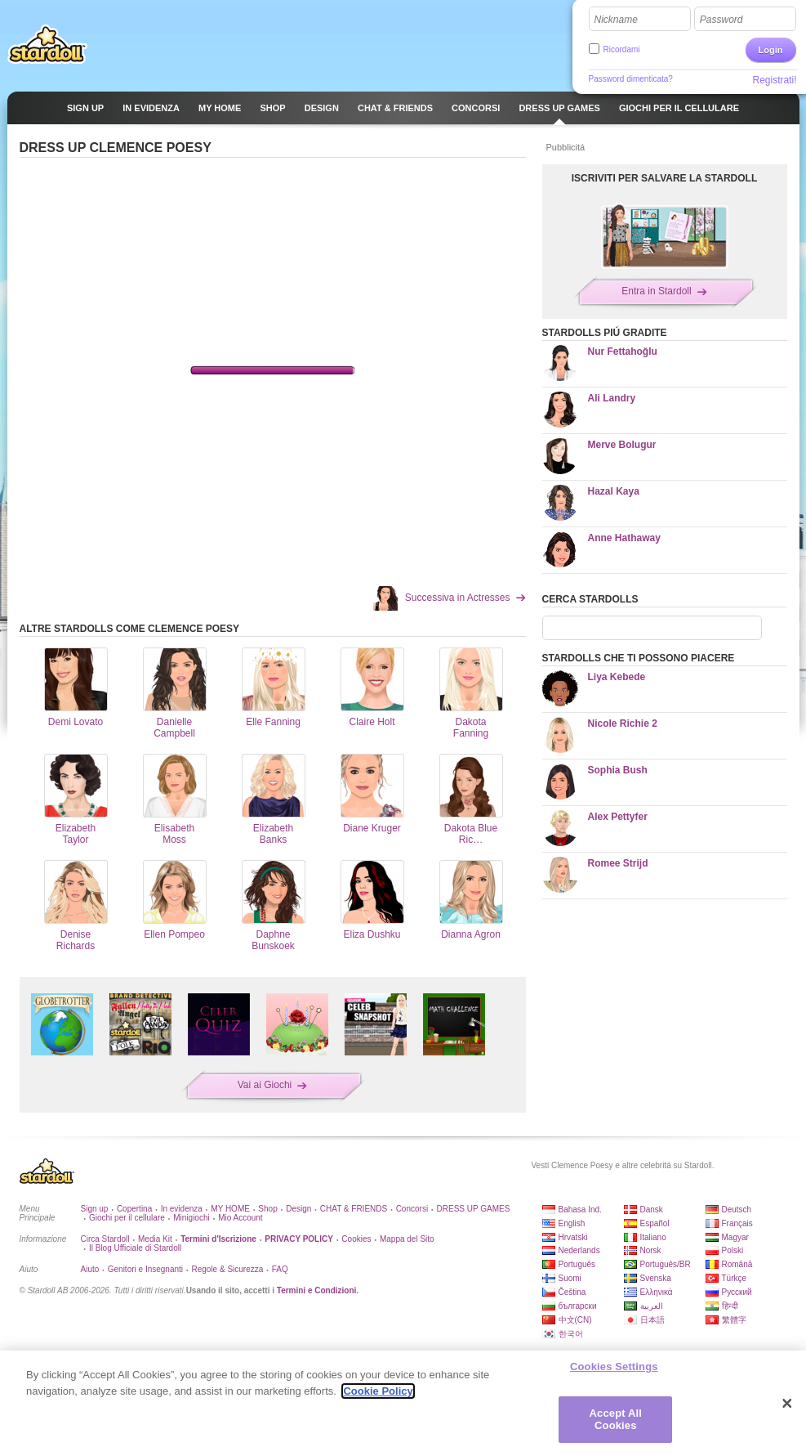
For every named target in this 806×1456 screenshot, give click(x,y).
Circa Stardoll (105, 1238)
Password (721, 19)
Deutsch (737, 1209)
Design (298, 1208)
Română (737, 1264)
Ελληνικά (656, 1292)
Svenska (655, 1278)
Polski (733, 1250)
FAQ (280, 1269)
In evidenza (182, 1208)
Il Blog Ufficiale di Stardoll (135, 1247)
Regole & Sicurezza (227, 1269)
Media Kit (155, 1238)
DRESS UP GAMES (473, 1208)
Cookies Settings (614, 1366)
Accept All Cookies (616, 1419)
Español (655, 1223)
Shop (267, 1208)
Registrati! (774, 80)
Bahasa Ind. (580, 1209)
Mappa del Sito (407, 1238)
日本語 (652, 1319)
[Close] (787, 1403)
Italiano (653, 1237)
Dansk (651, 1209)
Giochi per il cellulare (127, 1217)
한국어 (571, 1333)
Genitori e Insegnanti (145, 1269)
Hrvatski (573, 1237)
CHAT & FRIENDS (353, 1208)
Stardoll (47, 44)
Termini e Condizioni (317, 1290)
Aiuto (90, 1269)
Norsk (650, 1250)
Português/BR (665, 1264)
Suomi (570, 1278)
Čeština (572, 1292)
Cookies (356, 1238)
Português (577, 1264)
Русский (737, 1292)
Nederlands (579, 1250)
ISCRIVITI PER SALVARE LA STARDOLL (665, 178)
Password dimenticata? (631, 78)
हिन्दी (730, 1305)
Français (737, 1223)
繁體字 (734, 1319)
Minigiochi (191, 1217)
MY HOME (230, 1208)
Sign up (95, 1208)
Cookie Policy (377, 1391)
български (578, 1305)
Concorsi (412, 1208)
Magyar (735, 1237)
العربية (651, 1305)
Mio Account (240, 1217)
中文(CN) (575, 1319)
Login (771, 50)
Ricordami (621, 49)
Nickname (616, 19)
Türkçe (734, 1278)
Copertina (134, 1208)
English (572, 1223)
